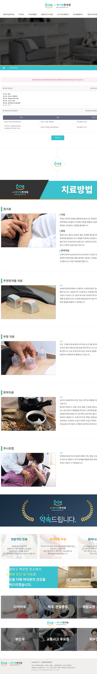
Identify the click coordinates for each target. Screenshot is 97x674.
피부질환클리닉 (78, 15)
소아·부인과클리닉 (63, 15)
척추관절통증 (32, 15)
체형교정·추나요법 (47, 15)
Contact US (35, 662)
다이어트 (21, 15)
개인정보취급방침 (46, 662)
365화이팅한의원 (8, 15)
